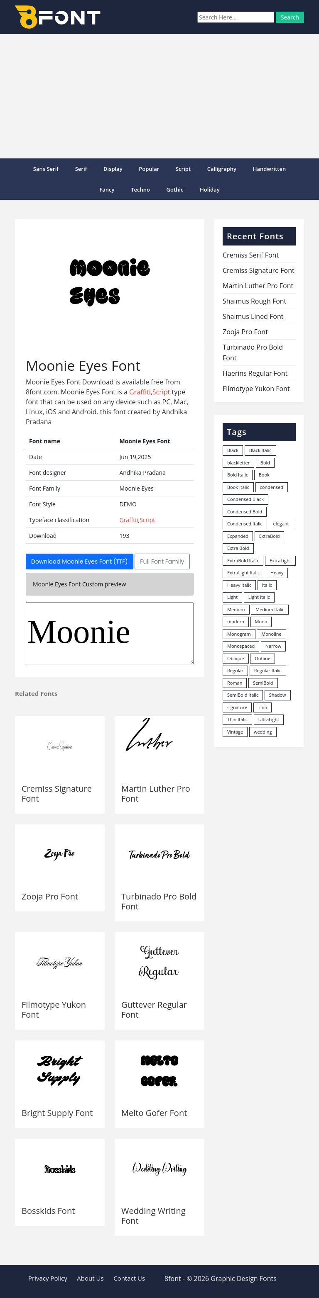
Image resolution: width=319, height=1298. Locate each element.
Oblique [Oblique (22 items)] (235, 658)
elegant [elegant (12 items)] (281, 523)
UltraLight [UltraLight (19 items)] (268, 719)
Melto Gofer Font (154, 1112)
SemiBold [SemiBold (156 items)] (263, 683)
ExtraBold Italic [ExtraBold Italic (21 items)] (243, 560)
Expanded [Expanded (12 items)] (237, 536)
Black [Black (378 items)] (232, 450)
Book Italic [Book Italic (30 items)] (238, 487)
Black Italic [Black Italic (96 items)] (260, 450)
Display (113, 169)
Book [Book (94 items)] (264, 475)
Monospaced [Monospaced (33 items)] (241, 646)
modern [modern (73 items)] (235, 621)
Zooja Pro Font (50, 896)
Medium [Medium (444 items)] (236, 609)
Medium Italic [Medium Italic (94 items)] (269, 609)
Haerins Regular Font (255, 373)
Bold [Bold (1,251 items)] (265, 462)
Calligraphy (221, 169)
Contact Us (129, 1278)
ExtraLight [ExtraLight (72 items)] (280, 560)
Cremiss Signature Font (57, 793)
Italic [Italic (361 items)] (267, 585)
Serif (81, 169)
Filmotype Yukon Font (54, 1009)
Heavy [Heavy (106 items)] (276, 572)
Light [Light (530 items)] (232, 597)
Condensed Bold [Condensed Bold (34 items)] (244, 511)
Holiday (210, 189)
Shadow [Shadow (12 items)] (277, 695)
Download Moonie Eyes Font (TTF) (79, 561)
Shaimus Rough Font (254, 301)
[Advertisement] (159, 96)
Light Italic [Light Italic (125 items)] (259, 597)
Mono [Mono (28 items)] (261, 621)
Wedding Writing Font (153, 1215)
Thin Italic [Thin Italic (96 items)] (237, 719)
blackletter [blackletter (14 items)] (238, 462)
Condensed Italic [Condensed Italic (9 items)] (245, 523)
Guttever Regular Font (154, 1009)
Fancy (106, 189)
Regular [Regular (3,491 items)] (235, 670)
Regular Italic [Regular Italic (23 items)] (268, 670)
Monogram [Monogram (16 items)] (239, 634)
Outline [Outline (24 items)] (262, 658)
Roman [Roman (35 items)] (234, 683)
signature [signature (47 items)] (237, 707)
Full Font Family (162, 561)
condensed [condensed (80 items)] (271, 487)
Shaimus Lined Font (253, 316)
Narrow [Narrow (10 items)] (273, 646)
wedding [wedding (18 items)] (263, 732)
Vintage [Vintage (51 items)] (235, 732)
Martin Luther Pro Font (155, 793)
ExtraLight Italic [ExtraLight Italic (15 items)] (243, 572)
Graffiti (140, 391)
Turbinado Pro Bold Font (158, 901)
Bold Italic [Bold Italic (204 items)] (237, 475)
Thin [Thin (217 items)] (262, 707)
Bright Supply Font (57, 1112)
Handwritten (269, 169)
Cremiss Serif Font (251, 255)
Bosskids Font (48, 1210)
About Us (90, 1278)
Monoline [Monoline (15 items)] (271, 634)
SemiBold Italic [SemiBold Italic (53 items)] (242, 695)
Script (183, 169)
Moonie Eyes (110, 633)
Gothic (175, 189)
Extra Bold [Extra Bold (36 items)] (238, 548)
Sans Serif (46, 169)
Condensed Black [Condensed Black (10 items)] (245, 499)
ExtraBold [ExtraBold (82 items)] (269, 536)
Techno (140, 189)
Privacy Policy (47, 1278)
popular (149, 169)
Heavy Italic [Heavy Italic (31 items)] (239, 585)
